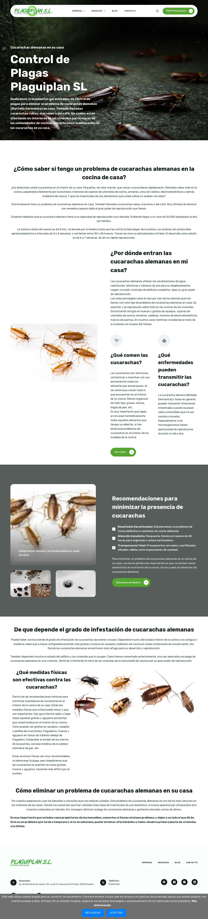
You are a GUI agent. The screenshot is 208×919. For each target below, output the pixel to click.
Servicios (98, 11)
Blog (114, 11)
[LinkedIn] (195, 882)
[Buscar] (157, 11)
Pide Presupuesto (179, 11)
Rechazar (92, 912)
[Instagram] (184, 882)
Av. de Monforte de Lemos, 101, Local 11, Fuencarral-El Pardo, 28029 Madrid (56, 884)
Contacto (130, 11)
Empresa (79, 11)
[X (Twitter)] (174, 882)
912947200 (114, 884)
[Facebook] (164, 882)
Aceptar (116, 912)
